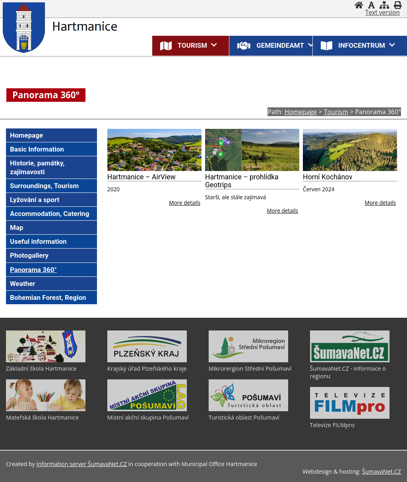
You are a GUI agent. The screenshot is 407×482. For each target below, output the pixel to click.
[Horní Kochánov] (350, 150)
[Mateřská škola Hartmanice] (45, 409)
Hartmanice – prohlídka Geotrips (242, 181)
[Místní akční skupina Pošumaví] (147, 409)
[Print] (397, 5)
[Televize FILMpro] (350, 416)
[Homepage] (359, 5)
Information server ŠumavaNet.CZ (82, 464)
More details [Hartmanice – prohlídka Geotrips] (282, 210)
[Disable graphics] (371, 5)
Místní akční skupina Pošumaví (148, 417)
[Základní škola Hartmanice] (45, 360)
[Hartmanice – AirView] (154, 150)
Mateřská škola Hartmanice (42, 417)
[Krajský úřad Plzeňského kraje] (147, 360)
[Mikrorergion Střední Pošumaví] (248, 360)
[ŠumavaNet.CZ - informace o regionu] (350, 360)
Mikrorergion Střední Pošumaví (250, 368)
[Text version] (382, 13)
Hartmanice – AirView (141, 177)
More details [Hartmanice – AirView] (184, 202)
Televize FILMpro (332, 425)
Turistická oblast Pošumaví (244, 417)
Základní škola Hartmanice (41, 368)
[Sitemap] (384, 5)
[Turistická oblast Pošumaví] (248, 409)
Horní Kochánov (327, 177)
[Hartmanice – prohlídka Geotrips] (252, 150)
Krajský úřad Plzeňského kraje (147, 368)
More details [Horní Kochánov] (380, 202)
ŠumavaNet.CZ (381, 471)
